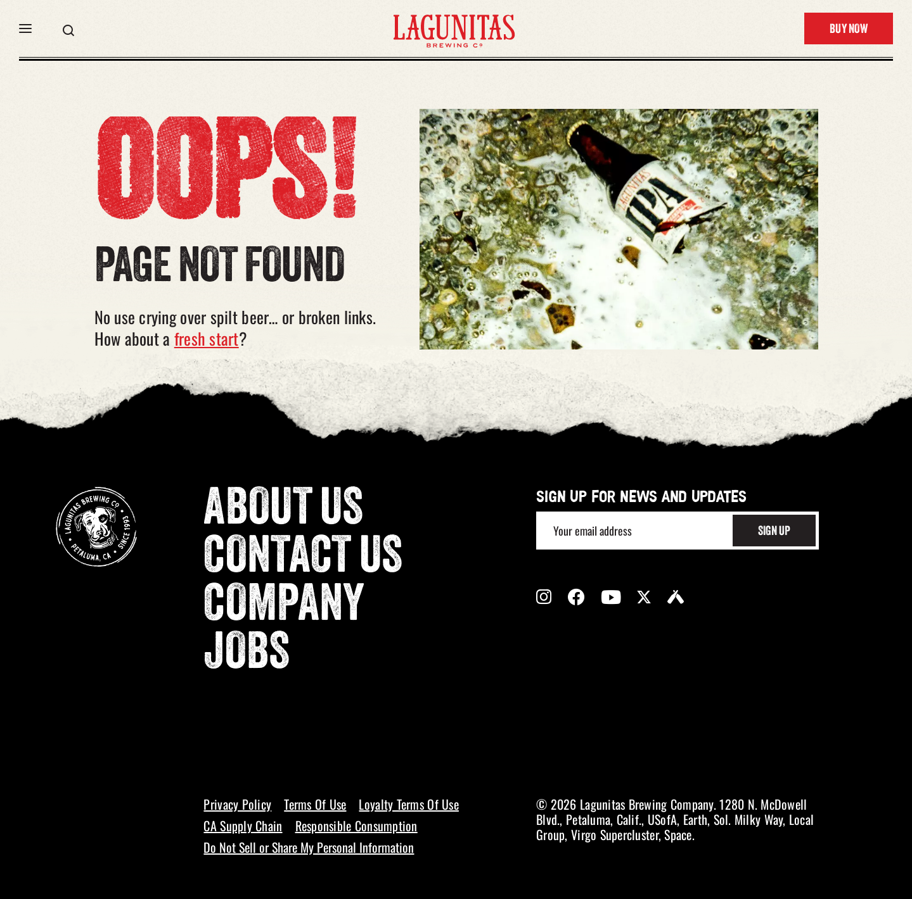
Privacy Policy (237, 804)
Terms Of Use (315, 804)
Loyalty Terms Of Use (408, 804)
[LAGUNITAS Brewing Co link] (453, 28)
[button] (25, 28)
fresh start (206, 338)
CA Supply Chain (242, 825)
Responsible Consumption (356, 825)
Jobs (246, 655)
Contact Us (302, 559)
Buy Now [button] (849, 29)
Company (283, 607)
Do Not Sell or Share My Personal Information (308, 847)
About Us (283, 511)
